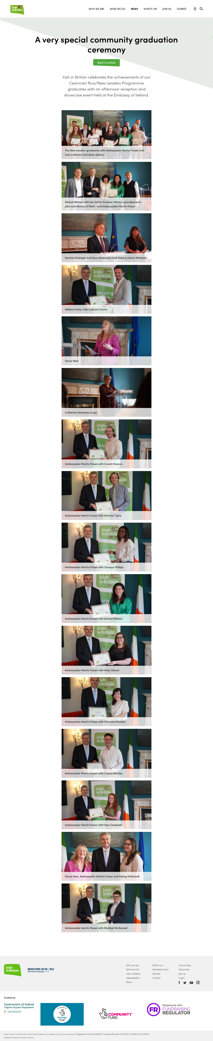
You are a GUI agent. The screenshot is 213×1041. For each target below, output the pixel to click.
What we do (117, 9)
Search (202, 9)
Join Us (166, 9)
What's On (150, 9)
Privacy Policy (10, 1034)
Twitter (184, 983)
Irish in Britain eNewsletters (133, 975)
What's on (157, 965)
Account (195, 8)
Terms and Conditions (42, 1034)
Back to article (106, 62)
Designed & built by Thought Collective (21, 1037)
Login (182, 977)
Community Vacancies (185, 967)
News (134, 9)
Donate (181, 9)
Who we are (96, 9)
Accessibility (58, 1034)
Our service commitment (77, 1034)
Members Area (160, 969)
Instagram (198, 982)
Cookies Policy (24, 1034)
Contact (156, 977)
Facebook (179, 982)
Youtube (191, 983)
